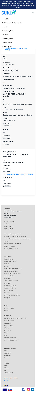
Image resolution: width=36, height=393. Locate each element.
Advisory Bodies (9, 276)
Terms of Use (8, 373)
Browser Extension (10, 337)
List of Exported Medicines (12, 244)
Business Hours (9, 226)
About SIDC (5, 19)
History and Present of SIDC (13, 269)
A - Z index (7, 330)
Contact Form (8, 325)
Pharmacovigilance (8, 31)
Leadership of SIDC (10, 261)
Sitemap (6, 328)
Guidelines (7, 355)
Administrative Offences (11, 281)
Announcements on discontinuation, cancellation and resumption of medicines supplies (17, 239)
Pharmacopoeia (7, 46)
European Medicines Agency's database (18, 174)
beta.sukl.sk (5, 3)
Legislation (7, 278)
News (6, 350)
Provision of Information (12, 295)
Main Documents (9, 264)
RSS (5, 335)
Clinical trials (6, 35)
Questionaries (8, 259)
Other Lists (7, 323)
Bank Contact (8, 229)
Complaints (7, 298)
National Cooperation (11, 271)
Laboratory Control (8, 39)
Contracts (7, 266)
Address (6, 224)
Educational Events (10, 288)
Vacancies (7, 293)
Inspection (5, 27)
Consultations (8, 290)
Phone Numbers (9, 221)
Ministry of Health (9, 246)
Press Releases (9, 308)
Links (5, 333)
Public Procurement (10, 285)
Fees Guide (7, 283)
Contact (6, 311)
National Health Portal (11, 248)
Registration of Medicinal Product (12, 23)
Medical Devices (7, 43)
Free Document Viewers (11, 340)
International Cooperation (12, 273)
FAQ (5, 370)
